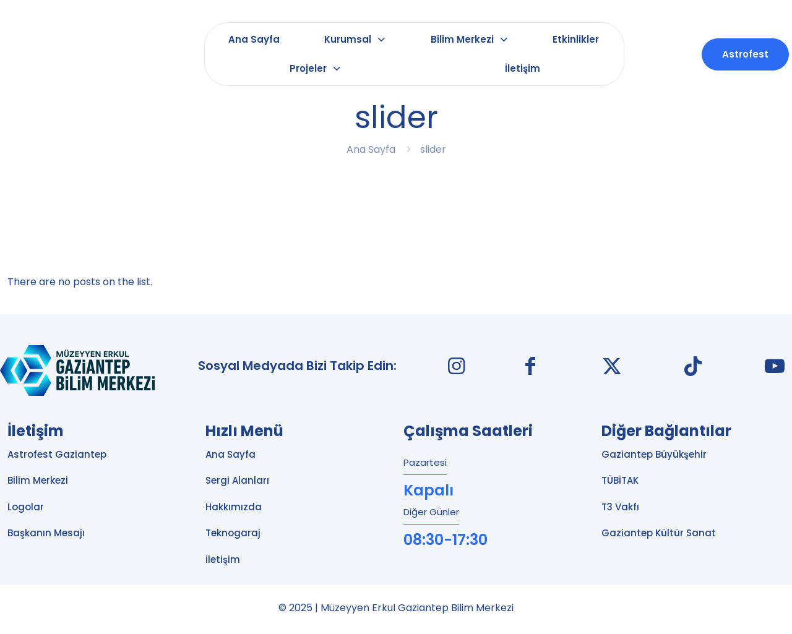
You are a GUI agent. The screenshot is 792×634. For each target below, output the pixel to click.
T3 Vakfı (620, 506)
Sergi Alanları (237, 480)
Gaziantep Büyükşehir (654, 454)
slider (433, 149)
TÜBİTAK (620, 480)
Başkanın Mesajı (46, 532)
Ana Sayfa (370, 149)
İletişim (222, 559)
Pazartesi (425, 462)
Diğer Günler (431, 511)
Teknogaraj (232, 532)
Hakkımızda (233, 506)
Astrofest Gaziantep (56, 454)
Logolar (25, 506)
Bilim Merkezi (37, 480)
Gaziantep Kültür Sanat (658, 532)
